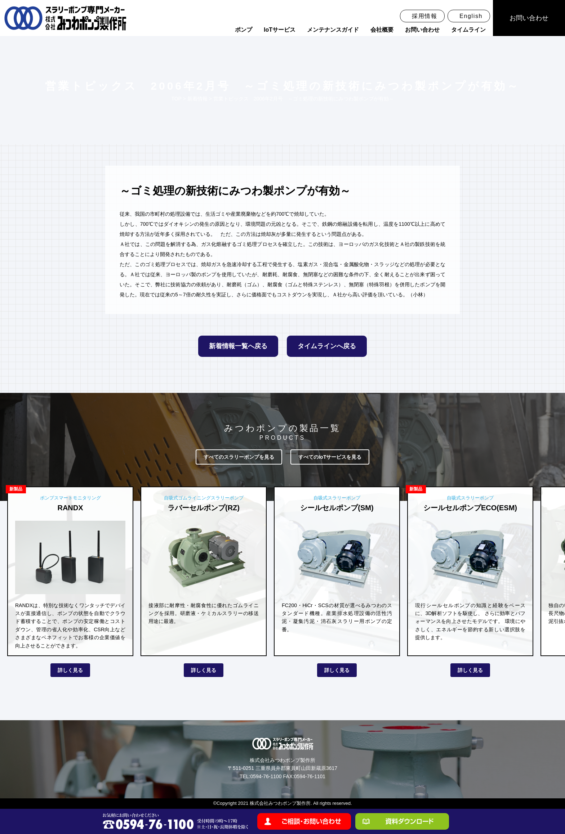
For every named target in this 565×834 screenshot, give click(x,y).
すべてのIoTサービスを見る (329, 457)
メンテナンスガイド (333, 30)
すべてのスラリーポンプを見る (239, 457)
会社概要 (381, 30)
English (470, 16)
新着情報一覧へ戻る (238, 346)
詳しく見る (70, 670)
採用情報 (424, 16)
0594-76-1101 (309, 776)
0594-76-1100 (265, 776)
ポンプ (243, 30)
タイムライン (468, 30)
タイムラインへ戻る (327, 346)
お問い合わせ (422, 30)
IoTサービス (279, 30)
